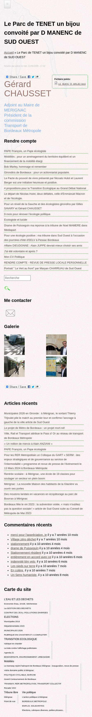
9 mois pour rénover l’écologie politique (27, 214)
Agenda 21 (9, 652)
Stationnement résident (26, 552)
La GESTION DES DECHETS (17, 608)
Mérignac (8, 697)
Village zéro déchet (23, 539)
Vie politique (29, 692)
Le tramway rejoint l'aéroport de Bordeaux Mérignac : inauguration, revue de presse (41, 666)
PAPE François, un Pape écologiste (25, 151)
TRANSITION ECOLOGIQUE (20, 639)
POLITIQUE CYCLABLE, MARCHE (20, 675)
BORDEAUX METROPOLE (34, 701)
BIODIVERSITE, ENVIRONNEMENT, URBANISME (27, 657)
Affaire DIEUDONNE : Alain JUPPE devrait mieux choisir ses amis (43, 245)
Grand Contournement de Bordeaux (20, 679)
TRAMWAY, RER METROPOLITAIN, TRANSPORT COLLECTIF (32, 683)
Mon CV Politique (14, 256)
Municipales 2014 (12, 621)
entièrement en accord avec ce (31, 557)
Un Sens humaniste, (24, 575)
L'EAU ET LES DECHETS (18, 599)
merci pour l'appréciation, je (29, 534)
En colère (17, 570)
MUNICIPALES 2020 (13, 630)
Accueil (9, 52)
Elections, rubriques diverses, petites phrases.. (43, 710)
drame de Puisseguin (24, 548)
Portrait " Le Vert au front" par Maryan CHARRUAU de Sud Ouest (43, 268)
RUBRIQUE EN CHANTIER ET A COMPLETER (25, 635)
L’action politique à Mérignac (35, 697)
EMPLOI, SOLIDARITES (33, 706)
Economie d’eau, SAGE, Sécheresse (20, 604)
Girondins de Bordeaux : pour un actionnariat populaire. (37, 172)
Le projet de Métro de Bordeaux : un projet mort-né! (34, 427)
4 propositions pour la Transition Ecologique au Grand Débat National (45, 188)
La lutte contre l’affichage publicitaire (20, 648)
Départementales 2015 (14, 626)
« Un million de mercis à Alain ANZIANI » (28, 443)
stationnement (20, 544)
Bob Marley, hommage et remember (25, 166)
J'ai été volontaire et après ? (20, 251)
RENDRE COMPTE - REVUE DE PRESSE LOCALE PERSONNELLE (45, 262)
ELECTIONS (11, 617)
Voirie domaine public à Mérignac (19, 670)
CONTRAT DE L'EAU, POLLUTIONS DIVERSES (26, 612)
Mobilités (9, 661)
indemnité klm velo (23, 561)
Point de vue (9, 701)
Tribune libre (11, 692)
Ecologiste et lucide (15, 219)
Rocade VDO (10, 688)
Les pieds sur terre (23, 566)
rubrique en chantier (13, 643)
